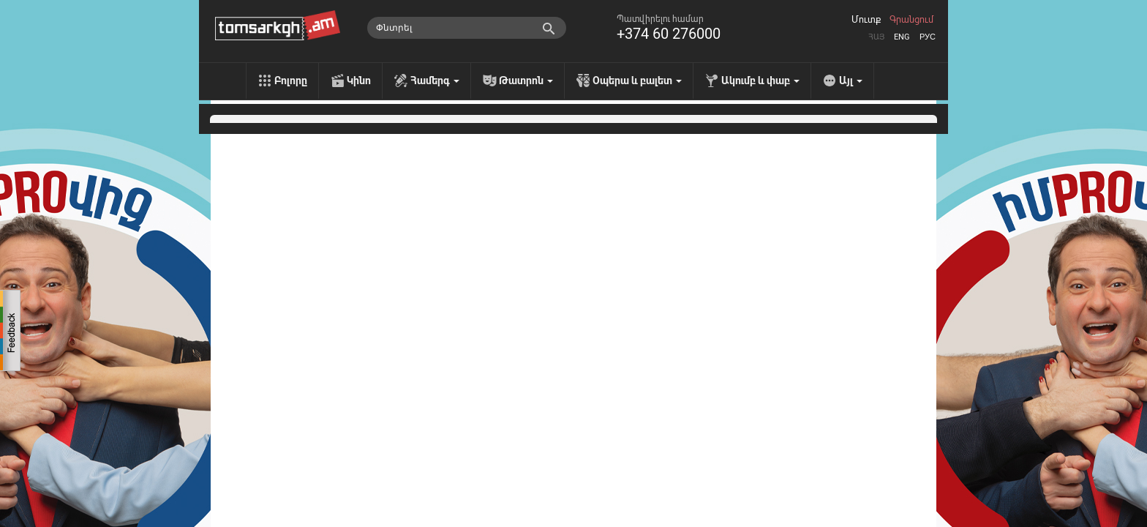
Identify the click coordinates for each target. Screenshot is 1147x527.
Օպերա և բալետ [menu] (637, 80)
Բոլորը (290, 80)
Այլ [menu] (850, 80)
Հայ (876, 37)
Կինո (359, 80)
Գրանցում (911, 20)
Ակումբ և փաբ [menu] (760, 80)
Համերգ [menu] (434, 80)
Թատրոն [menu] (526, 80)
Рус (928, 37)
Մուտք (866, 20)
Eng (902, 37)
